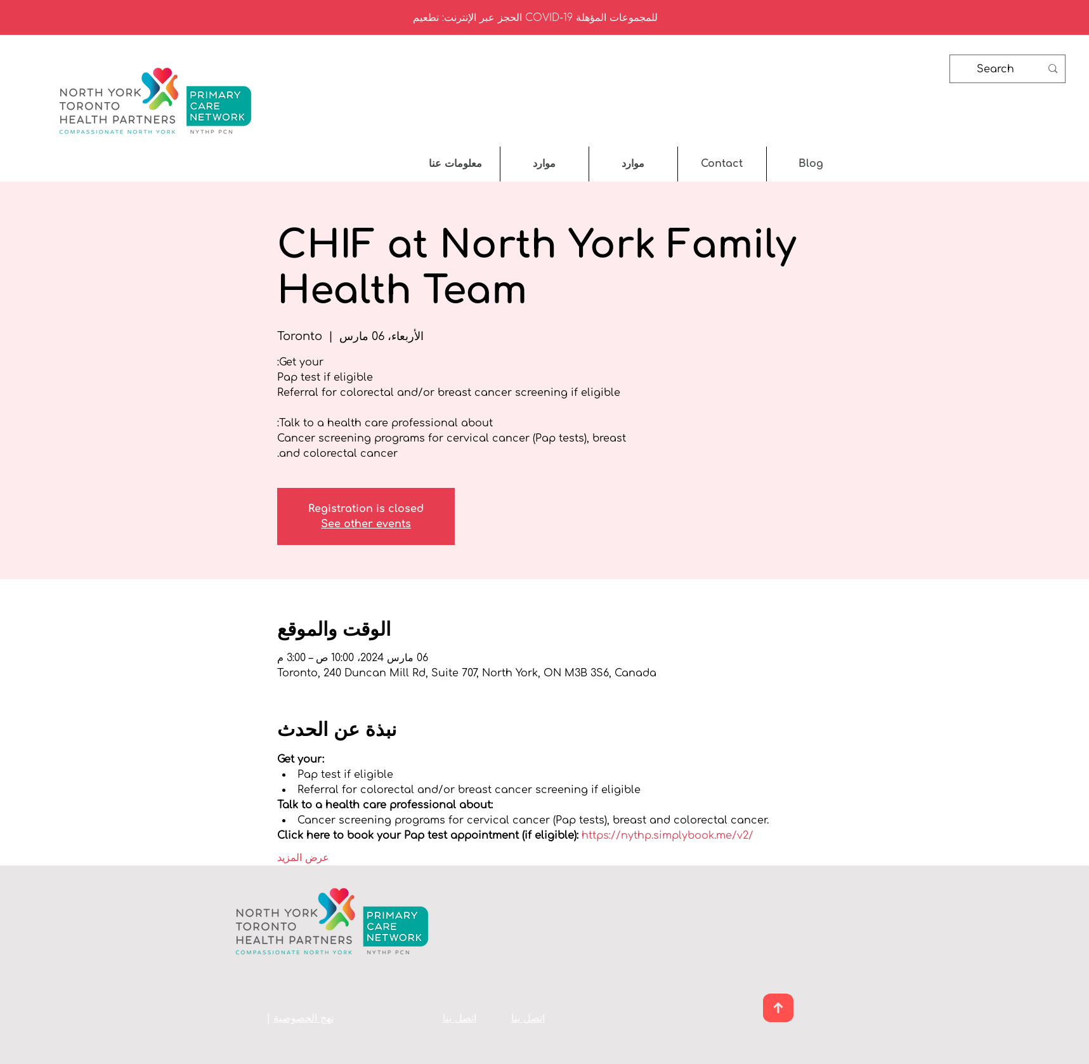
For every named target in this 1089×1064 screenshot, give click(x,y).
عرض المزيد (303, 858)
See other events (366, 524)
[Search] (1009, 68)
